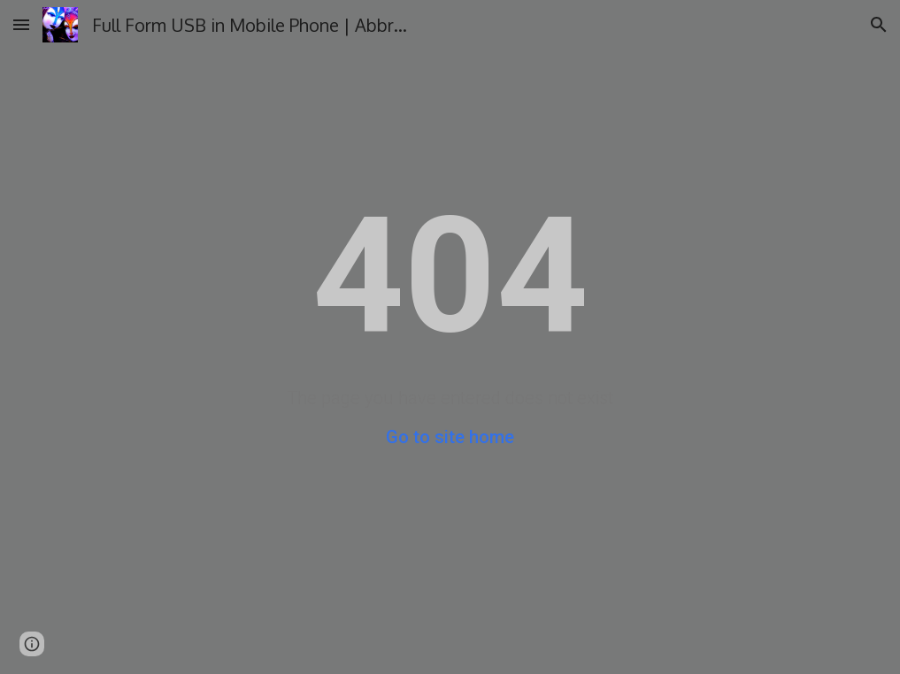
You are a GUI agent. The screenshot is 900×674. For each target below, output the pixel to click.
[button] (21, 24)
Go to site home (450, 437)
